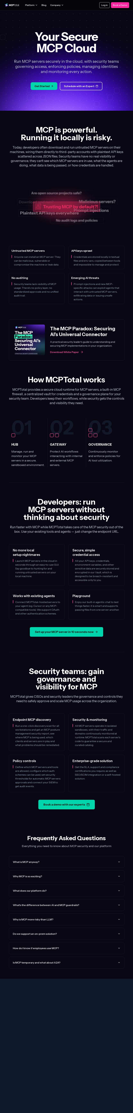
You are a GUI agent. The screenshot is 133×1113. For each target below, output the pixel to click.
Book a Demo (120, 5)
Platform (31, 5)
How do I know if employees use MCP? (66, 948)
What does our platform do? (66, 890)
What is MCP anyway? (66, 862)
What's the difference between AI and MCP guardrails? (66, 905)
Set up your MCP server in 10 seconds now (66, 632)
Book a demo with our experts (66, 804)
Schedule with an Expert (81, 86)
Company (57, 5)
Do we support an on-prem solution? (66, 933)
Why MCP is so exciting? (66, 876)
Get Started (43, 86)
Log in (104, 5)
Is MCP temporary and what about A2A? (66, 962)
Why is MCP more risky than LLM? (66, 919)
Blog (44, 5)
